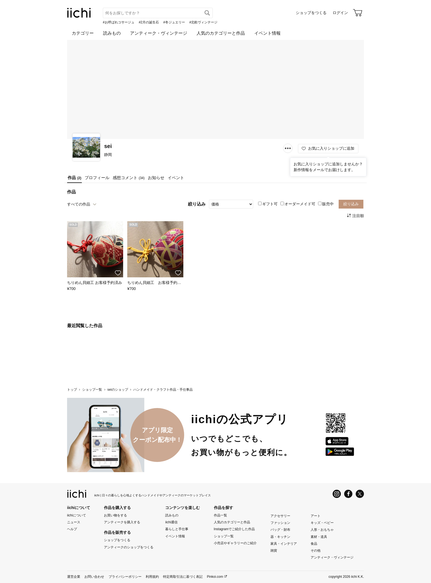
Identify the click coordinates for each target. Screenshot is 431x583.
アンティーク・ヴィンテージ (158, 33)
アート (316, 516)
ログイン (340, 12)
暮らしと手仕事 (176, 529)
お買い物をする (115, 515)
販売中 (326, 204)
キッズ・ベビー (322, 523)
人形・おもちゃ (322, 530)
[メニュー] (287, 148)
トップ (72, 390)
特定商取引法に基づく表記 (183, 577)
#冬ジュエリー (174, 22)
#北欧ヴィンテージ (203, 22)
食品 (314, 544)
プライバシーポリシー (125, 577)
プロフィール (97, 177)
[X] (360, 494)
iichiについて (76, 515)
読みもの (112, 33)
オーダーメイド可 (297, 204)
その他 (316, 550)
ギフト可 (268, 204)
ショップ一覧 (92, 390)
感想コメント (129, 177)
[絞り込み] (231, 204)
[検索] (207, 13)
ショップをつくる (311, 12)
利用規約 (152, 577)
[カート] (357, 13)
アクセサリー (280, 516)
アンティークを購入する (122, 522)
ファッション (280, 523)
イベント (176, 177)
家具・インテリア (283, 544)
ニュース (73, 522)
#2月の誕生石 (149, 22)
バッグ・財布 (280, 530)
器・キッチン (280, 537)
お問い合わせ (94, 577)
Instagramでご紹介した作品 (234, 529)
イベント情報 (267, 33)
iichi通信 (171, 522)
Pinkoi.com (215, 577)
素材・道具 (319, 537)
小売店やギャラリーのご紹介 (235, 543)
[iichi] (79, 16)
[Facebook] (348, 494)
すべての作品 (78, 204)
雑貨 (273, 550)
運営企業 (73, 577)
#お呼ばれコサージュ (118, 22)
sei (108, 146)
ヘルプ (72, 529)
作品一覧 (220, 515)
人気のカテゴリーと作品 (221, 33)
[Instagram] (337, 494)
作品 (74, 177)
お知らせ (156, 177)
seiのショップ (117, 390)
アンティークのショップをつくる (128, 547)
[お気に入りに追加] (118, 273)
